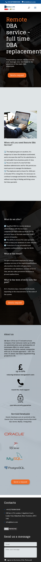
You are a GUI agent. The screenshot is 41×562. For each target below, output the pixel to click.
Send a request (17, 75)
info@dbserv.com (12, 522)
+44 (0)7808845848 (13, 509)
